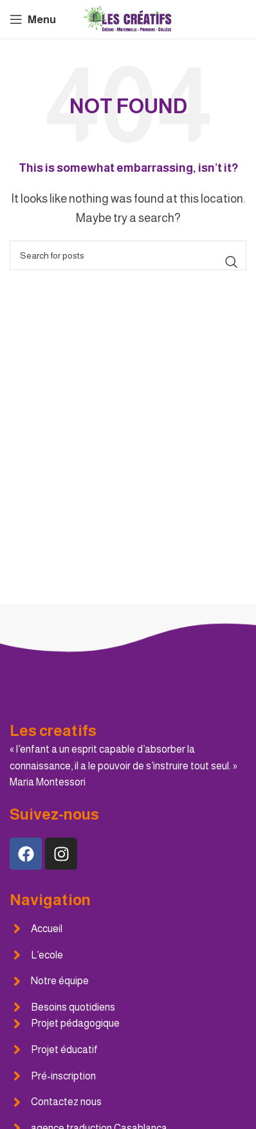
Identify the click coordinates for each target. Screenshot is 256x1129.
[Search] (128, 255)
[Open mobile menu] (32, 19)
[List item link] (128, 929)
